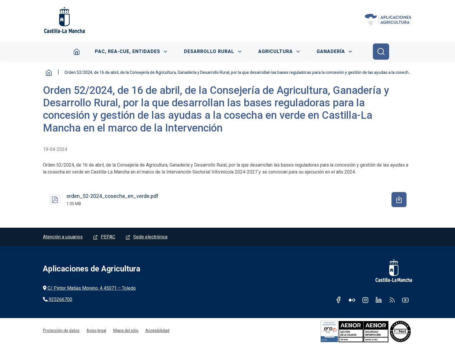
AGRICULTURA (275, 51)
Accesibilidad (157, 330)
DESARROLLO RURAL (209, 51)
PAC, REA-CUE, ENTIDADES (127, 51)
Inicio (77, 51)
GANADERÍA (331, 51)
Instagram (365, 300)
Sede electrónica (150, 237)
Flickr (352, 300)
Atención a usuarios (63, 237)
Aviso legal (96, 330)
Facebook (338, 300)
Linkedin (378, 300)
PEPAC (108, 237)
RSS (392, 300)
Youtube (405, 300)
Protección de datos (61, 330)
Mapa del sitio (125, 330)
